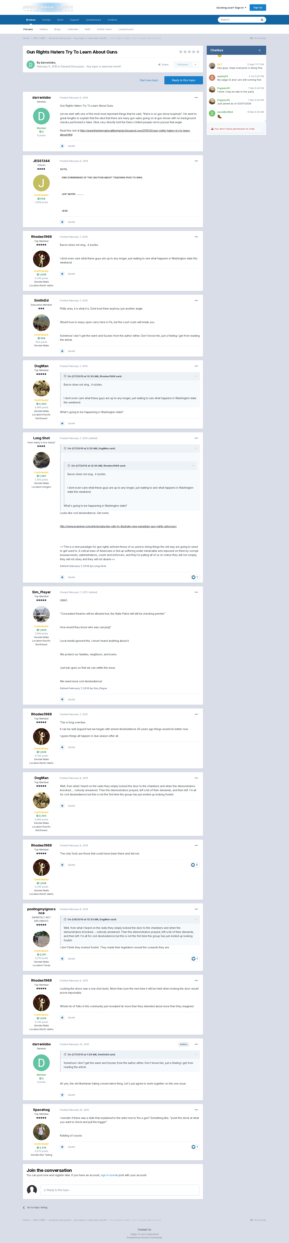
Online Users (104, 29)
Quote (71, 145)
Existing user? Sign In (231, 7)
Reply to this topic (183, 80)
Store (60, 19)
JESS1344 (41, 161)
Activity (46, 19)
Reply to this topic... (57, 1190)
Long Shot (41, 438)
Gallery (44, 29)
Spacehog (41, 1110)
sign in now (108, 1175)
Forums (28, 29)
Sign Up (258, 7)
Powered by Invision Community (144, 1237)
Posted (74, 97)
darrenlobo (48, 62)
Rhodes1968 (41, 237)
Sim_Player (41, 592)
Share (163, 64)
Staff (87, 29)
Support (74, 19)
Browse (30, 21)
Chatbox (112, 19)
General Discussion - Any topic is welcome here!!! (91, 66)
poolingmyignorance (41, 911)
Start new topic (149, 80)
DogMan (41, 366)
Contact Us (144, 1229)
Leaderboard (126, 29)
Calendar (72, 29)
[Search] (238, 20)
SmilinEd (41, 300)
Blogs (57, 29)
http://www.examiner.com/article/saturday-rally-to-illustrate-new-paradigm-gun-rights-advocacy (118, 526)
